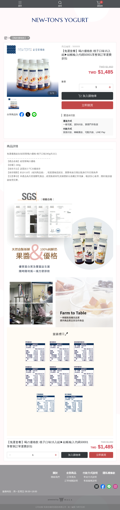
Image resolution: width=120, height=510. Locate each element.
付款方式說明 (90, 473)
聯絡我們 (55, 477)
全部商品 (71, 473)
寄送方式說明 (90, 477)
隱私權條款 (109, 473)
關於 (55, 473)
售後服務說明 (90, 481)
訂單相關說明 (71, 481)
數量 (64, 81)
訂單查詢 (71, 477)
